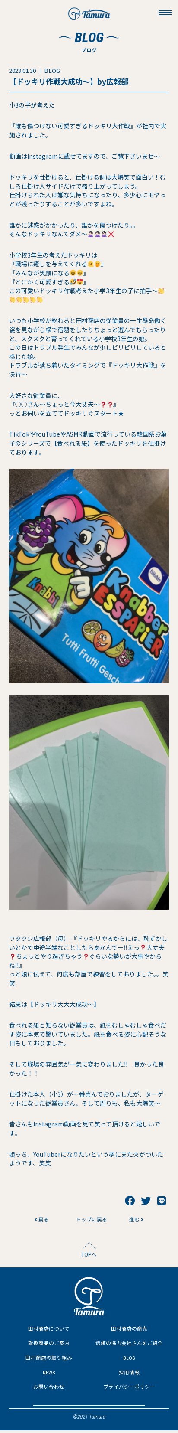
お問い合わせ (49, 1389)
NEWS (49, 1374)
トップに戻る (88, 1220)
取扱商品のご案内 (48, 1345)
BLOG (129, 1360)
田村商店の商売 (129, 1331)
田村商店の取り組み (49, 1360)
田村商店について (48, 1331)
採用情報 (129, 1374)
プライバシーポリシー (129, 1389)
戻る (41, 1220)
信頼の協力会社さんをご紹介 (128, 1345)
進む (137, 1220)
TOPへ (89, 1256)
